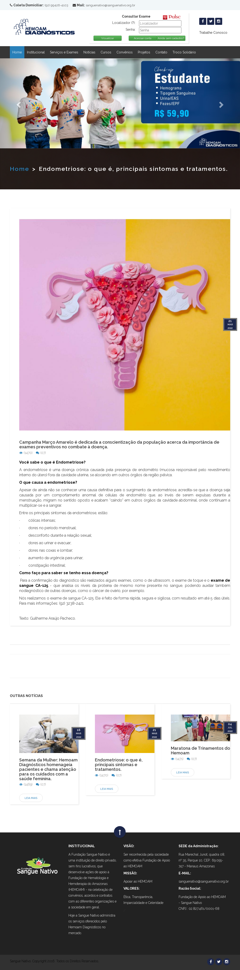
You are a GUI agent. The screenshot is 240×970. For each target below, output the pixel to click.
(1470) (26, 453)
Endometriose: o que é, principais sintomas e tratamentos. (118, 764)
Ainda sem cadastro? (171, 38)
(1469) (26, 784)
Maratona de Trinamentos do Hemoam (200, 750)
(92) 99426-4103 (56, 5)
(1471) (177, 759)
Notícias (89, 52)
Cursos (106, 52)
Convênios (124, 52)
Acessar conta (142, 38)
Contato (161, 52)
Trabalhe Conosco (213, 32)
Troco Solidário (184, 52)
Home (17, 52)
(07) (41, 453)
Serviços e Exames (64, 52)
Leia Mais (31, 798)
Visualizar (107, 38)
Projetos (144, 52)
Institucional (36, 52)
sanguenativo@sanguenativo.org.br (110, 5)
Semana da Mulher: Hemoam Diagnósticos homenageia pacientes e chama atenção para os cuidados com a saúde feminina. (48, 769)
